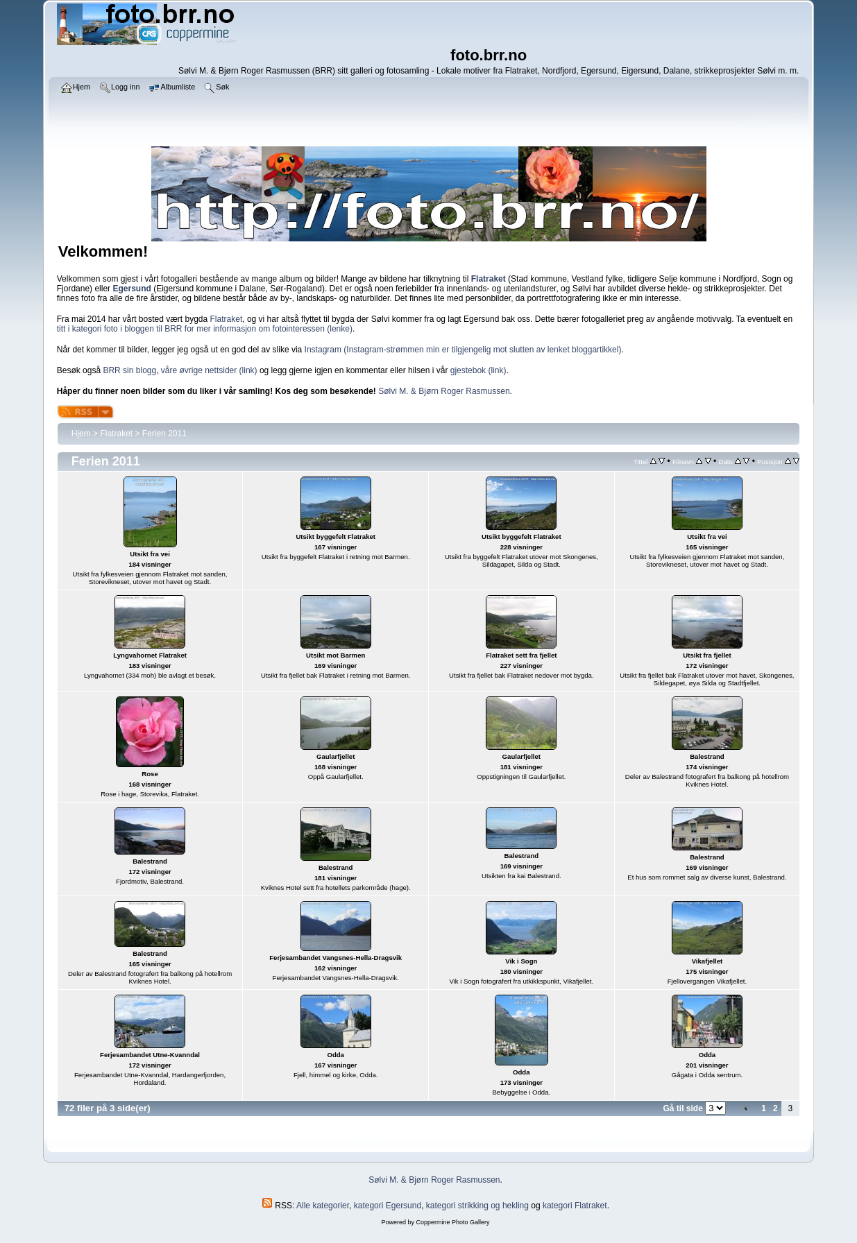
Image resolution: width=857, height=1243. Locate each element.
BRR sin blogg (129, 370)
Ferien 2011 (164, 433)
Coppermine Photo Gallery (452, 1222)
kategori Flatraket (575, 1205)
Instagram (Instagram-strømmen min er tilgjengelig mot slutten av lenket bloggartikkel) (463, 349)
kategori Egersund (387, 1205)
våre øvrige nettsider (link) (209, 370)
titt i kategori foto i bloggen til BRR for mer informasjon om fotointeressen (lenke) (205, 329)
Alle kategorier (322, 1205)
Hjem (81, 433)
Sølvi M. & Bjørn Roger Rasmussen (443, 391)
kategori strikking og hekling (477, 1205)
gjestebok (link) (478, 370)
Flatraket (226, 319)
